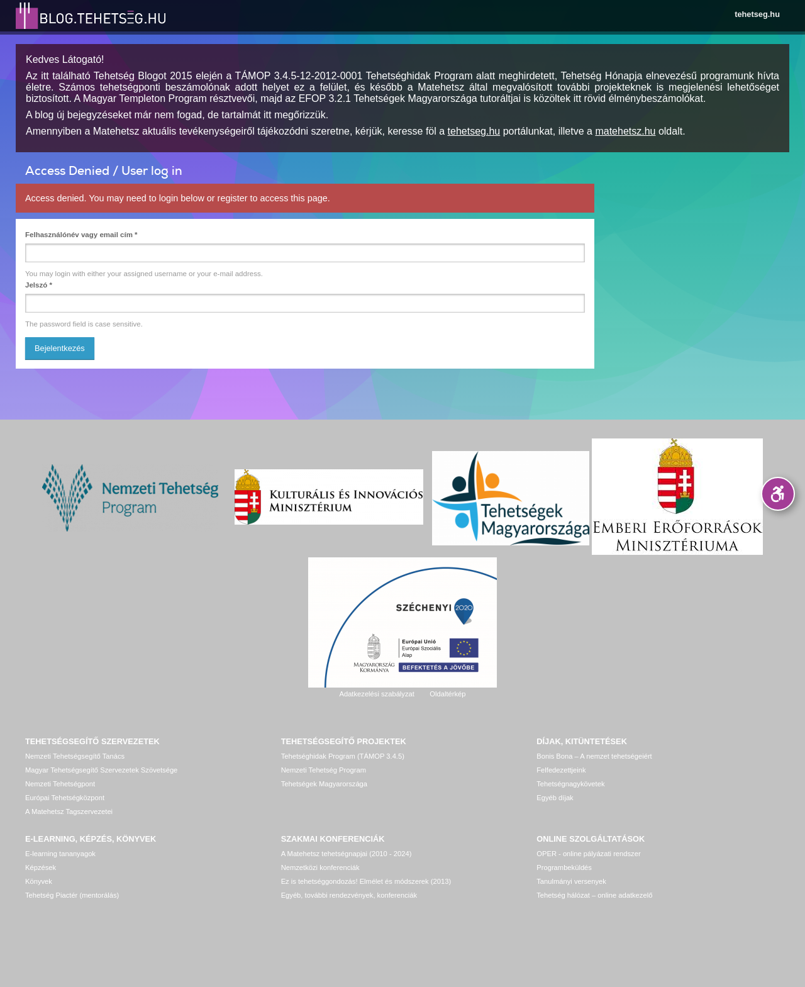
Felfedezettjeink (561, 770)
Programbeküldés (564, 867)
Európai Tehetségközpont (64, 797)
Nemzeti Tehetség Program (323, 770)
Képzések (40, 867)
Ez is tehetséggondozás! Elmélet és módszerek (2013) (366, 881)
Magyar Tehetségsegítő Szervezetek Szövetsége (101, 770)
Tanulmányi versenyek (571, 881)
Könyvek (38, 881)
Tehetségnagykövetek (570, 784)
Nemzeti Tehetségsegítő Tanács (75, 756)
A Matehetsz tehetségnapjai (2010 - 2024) (346, 853)
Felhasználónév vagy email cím (81, 234)
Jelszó (38, 285)
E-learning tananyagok (60, 853)
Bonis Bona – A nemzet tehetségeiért (594, 756)
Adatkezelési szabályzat (376, 694)
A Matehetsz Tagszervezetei (69, 811)
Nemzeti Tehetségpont (60, 784)
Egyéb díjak (554, 797)
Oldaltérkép (447, 694)
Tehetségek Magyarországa (324, 784)
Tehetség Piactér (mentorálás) (72, 895)
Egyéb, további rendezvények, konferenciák (349, 895)
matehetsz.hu (625, 131)
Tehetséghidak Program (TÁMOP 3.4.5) (342, 756)
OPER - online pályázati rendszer (588, 853)
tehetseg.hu (757, 14)
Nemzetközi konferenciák (320, 867)
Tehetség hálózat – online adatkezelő (594, 895)
